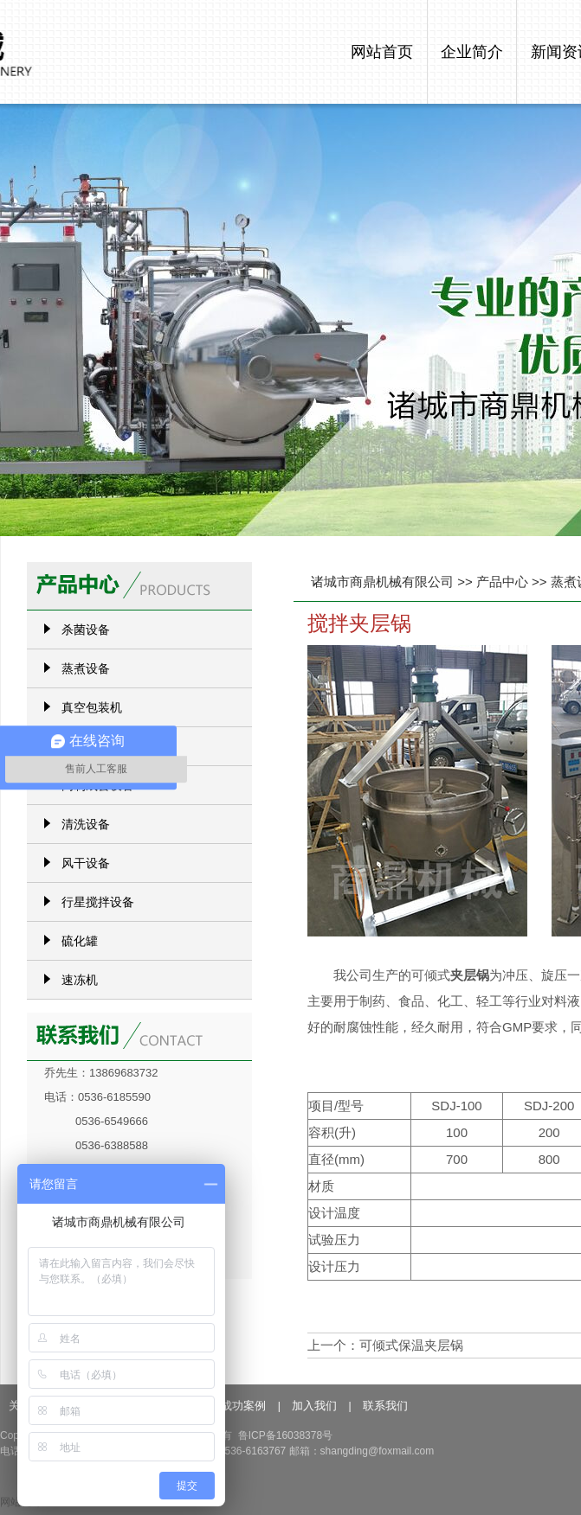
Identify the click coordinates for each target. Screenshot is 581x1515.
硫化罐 (79, 941)
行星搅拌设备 (97, 902)
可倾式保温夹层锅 (411, 1345)
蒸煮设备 (85, 668)
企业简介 (472, 52)
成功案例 (243, 1405)
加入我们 (314, 1405)
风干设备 (85, 863)
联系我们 (385, 1405)
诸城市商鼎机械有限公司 (382, 581)
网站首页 (382, 52)
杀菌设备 (85, 629)
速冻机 (79, 980)
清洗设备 (85, 824)
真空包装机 (91, 707)
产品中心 (502, 581)
